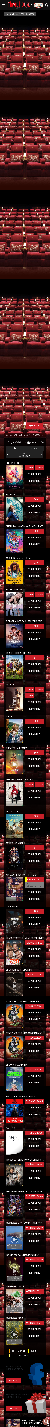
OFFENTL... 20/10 (34, 1259)
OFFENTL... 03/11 (34, 1291)
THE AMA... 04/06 (34, 1196)
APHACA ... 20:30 (34, 879)
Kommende (12, 442)
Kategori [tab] (34, 448)
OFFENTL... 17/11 (34, 1323)
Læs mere (34, 481)
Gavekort (26, 442)
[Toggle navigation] (3, 5)
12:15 (35, 658)
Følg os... (14, 1380)
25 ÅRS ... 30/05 (34, 1164)
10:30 (35, 562)
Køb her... (14, 1408)
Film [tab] (15, 448)
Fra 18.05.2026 (34, 974)
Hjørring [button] (21, 3)
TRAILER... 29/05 (34, 1133)
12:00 (30, 594)
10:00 (30, 467)
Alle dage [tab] (24, 454)
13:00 (40, 467)
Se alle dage (34, 474)
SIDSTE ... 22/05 (34, 943)
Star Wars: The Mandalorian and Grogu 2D (24, 435)
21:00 (30, 695)
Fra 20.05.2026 (34, 1006)
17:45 (30, 784)
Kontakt (39, 442)
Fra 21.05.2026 (34, 1069)
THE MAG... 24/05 (34, 1101)
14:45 (30, 689)
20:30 (40, 784)
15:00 (40, 594)
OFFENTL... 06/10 (34, 1228)
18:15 (35, 848)
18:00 (40, 689)
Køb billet (34, 425)
